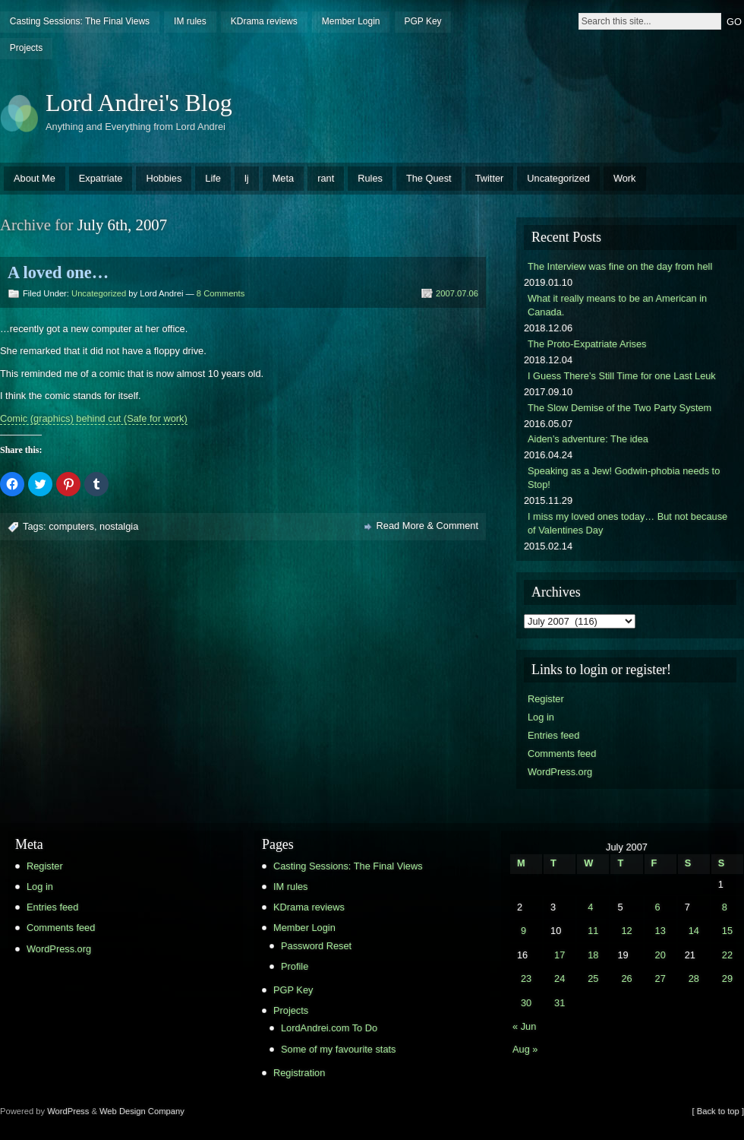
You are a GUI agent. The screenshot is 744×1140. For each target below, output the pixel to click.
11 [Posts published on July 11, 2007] (593, 930)
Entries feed (553, 735)
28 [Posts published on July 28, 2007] (694, 978)
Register (546, 699)
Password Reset (316, 946)
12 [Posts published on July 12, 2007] (626, 930)
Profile (294, 966)
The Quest (429, 178)
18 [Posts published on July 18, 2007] (593, 955)
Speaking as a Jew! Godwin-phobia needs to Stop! (624, 477)
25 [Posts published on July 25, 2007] (593, 978)
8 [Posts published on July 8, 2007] (724, 907)
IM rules (190, 21)
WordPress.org (560, 771)
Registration (299, 1072)
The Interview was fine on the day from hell (620, 266)
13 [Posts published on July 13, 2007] (660, 930)
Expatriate (101, 178)
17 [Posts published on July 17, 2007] (559, 955)
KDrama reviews (264, 21)
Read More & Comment (427, 525)
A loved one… (58, 272)
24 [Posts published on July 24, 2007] (559, 978)
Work (624, 178)
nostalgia (118, 526)
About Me (34, 178)
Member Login (351, 21)
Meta (283, 178)
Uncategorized (558, 178)
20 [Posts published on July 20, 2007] (660, 955)
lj (246, 178)
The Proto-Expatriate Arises (587, 344)
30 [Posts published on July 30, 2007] (526, 1003)
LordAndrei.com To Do (329, 1028)
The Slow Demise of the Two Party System (619, 407)
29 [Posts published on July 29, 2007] (727, 978)
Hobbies (163, 178)
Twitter (489, 178)
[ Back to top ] (718, 1111)
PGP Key (422, 21)
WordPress (68, 1111)
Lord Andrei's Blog (139, 102)
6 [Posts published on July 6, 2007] (657, 907)
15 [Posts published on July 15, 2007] (727, 930)
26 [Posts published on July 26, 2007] (626, 978)
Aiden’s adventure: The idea (588, 439)
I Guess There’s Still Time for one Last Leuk (622, 376)
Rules (370, 178)
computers (71, 526)
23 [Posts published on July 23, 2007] (526, 978)
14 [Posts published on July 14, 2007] (694, 930)
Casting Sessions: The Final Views (80, 21)
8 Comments (220, 293)
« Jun (524, 1026)
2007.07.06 (457, 293)
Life (213, 178)
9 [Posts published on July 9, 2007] (523, 930)
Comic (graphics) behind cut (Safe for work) (94, 418)
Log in (541, 717)
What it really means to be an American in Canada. (617, 305)
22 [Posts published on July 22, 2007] (727, 955)
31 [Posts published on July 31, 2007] (559, 1003)
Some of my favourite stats (338, 1049)
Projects (26, 48)
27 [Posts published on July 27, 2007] (660, 978)
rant (325, 178)
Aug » (525, 1049)
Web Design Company (141, 1111)
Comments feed (562, 753)
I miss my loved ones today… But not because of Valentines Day (627, 523)
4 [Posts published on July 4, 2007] (590, 907)
